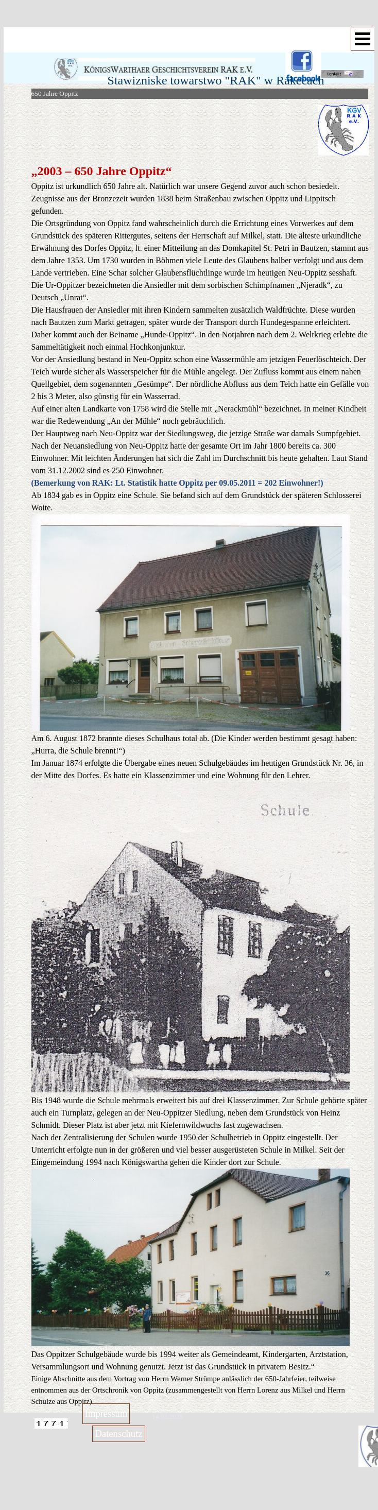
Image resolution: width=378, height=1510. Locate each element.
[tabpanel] (286, 130)
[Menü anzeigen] (362, 38)
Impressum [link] (106, 1413)
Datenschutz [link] (118, 1433)
